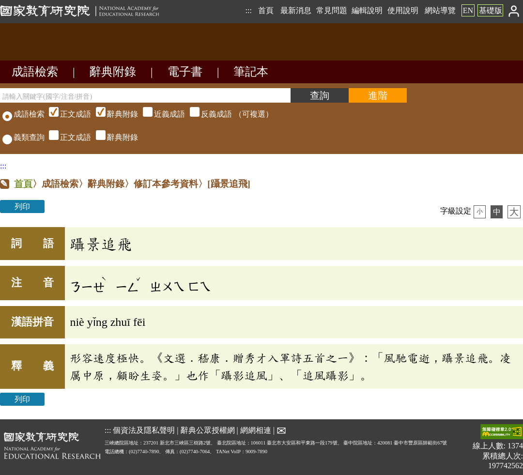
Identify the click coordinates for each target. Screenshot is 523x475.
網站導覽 (440, 10)
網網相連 (255, 430)
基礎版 (490, 10)
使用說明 (402, 10)
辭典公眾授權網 (208, 430)
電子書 (185, 71)
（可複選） (159, 114)
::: (248, 10)
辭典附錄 (113, 71)
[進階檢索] (378, 95)
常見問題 (331, 10)
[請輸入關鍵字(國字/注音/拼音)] (145, 95)
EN (468, 10)
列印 (22, 206)
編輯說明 (367, 10)
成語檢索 (35, 71)
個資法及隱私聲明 (144, 430)
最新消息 (295, 10)
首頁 (266, 10)
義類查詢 (23, 137)
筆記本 (250, 71)
